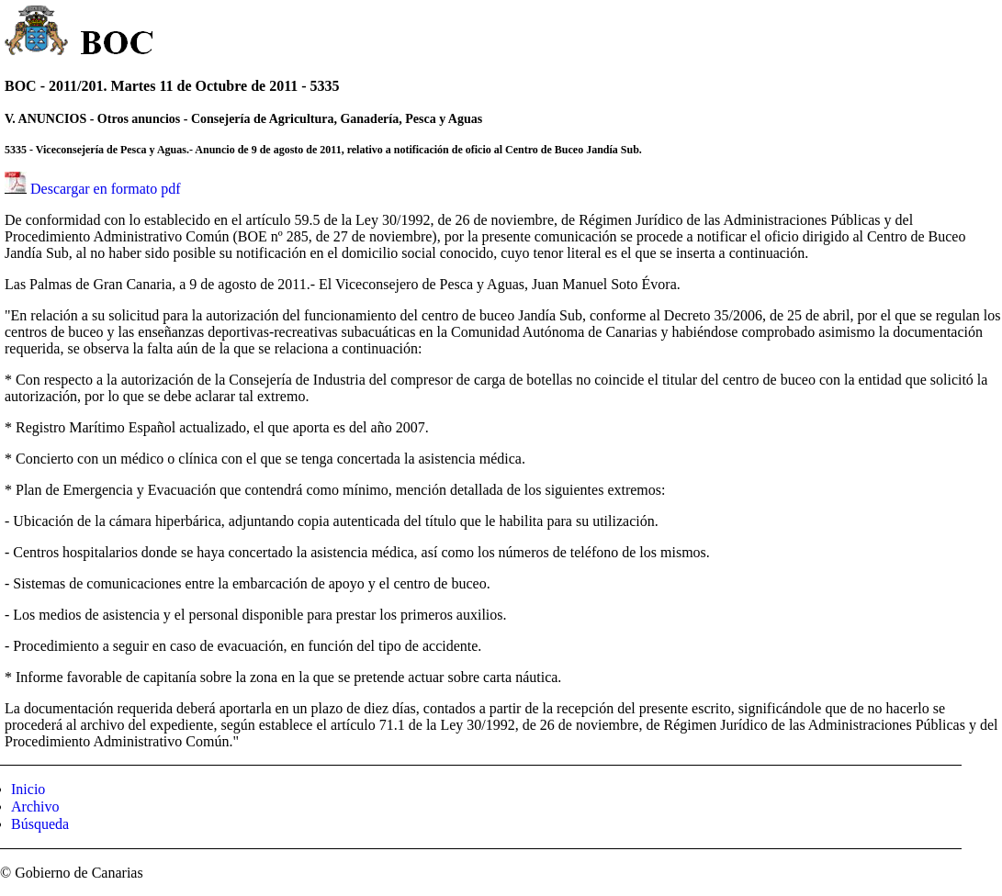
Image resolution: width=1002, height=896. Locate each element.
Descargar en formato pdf (105, 188)
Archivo (35, 806)
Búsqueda (40, 824)
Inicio (28, 789)
